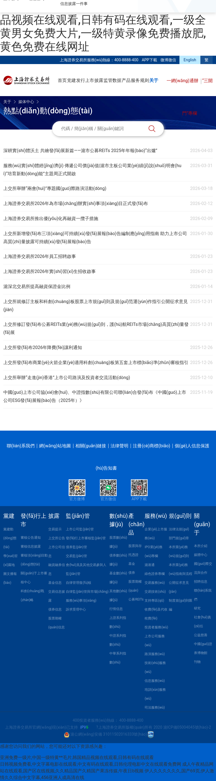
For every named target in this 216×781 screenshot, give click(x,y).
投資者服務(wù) (156, 627)
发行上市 (85, 80)
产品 (126, 80)
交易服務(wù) (155, 583)
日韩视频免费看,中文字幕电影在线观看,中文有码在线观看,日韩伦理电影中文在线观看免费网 (90, 764)
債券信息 (55, 609)
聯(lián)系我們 (21, 445)
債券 (131, 573)
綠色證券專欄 (155, 574)
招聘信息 (200, 582)
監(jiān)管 (78, 515)
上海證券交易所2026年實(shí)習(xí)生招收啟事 (49, 271)
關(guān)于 (202, 524)
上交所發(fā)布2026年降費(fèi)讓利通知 (42, 347)
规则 (144, 80)
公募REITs (135, 599)
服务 (135, 80)
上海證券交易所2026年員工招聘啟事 (39, 256)
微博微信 (168, 60)
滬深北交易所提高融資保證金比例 (36, 286)
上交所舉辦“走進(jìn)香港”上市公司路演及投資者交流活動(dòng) (66, 377)
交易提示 (55, 529)
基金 (131, 564)
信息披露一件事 (74, 3)
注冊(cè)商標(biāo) (151, 445)
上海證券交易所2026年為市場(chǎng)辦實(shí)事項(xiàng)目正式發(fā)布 (75, 203)
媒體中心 (200, 555)
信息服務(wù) (155, 681)
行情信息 (116, 609)
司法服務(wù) (155, 707)
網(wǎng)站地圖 (55, 445)
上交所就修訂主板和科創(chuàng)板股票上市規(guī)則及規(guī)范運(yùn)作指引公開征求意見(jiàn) (95, 305)
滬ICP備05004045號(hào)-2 (187, 727)
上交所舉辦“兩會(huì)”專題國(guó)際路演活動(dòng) (54, 188)
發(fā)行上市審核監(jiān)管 (85, 538)
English (190, 60)
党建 (71, 80)
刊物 (197, 662)
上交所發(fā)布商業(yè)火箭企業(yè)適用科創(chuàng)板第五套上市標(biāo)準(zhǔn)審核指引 (95, 362)
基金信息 (55, 583)
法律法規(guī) (179, 529)
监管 (108, 80)
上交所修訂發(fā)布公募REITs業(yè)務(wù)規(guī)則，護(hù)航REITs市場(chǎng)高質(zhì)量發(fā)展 (96, 328)
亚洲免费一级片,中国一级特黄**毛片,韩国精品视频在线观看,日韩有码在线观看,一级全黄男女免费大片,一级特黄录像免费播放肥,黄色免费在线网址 (108, 26)
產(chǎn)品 (136, 524)
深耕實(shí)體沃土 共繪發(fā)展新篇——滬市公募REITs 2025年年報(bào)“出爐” (80, 150)
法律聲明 (119, 445)
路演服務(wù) (155, 654)
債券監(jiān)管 (76, 547)
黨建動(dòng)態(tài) (9, 538)
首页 (62, 80)
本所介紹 (200, 546)
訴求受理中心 (76, 609)
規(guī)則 (180, 515)
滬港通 (150, 565)
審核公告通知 (31, 538)
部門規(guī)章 (179, 538)
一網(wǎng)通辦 (183, 80)
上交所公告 (56, 538)
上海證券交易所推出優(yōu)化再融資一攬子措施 (50, 218)
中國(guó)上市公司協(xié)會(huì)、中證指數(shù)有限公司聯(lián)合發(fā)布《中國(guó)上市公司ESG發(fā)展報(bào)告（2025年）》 (94, 396)
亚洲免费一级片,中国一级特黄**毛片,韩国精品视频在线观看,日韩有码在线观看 (77, 757)
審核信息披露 (31, 546)
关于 (153, 80)
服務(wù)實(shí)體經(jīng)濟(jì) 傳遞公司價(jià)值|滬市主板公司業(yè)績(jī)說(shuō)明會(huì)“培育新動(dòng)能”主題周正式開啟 (92, 169)
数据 (116, 80)
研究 (197, 608)
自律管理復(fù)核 (78, 583)
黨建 (9, 515)
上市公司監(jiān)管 (79, 529)
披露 (98, 80)
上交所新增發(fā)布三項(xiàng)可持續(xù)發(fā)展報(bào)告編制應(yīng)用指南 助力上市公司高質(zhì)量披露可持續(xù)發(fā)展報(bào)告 (95, 237)
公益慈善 (200, 635)
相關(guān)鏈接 (90, 445)
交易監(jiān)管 (76, 556)
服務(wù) (156, 515)
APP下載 (149, 60)
